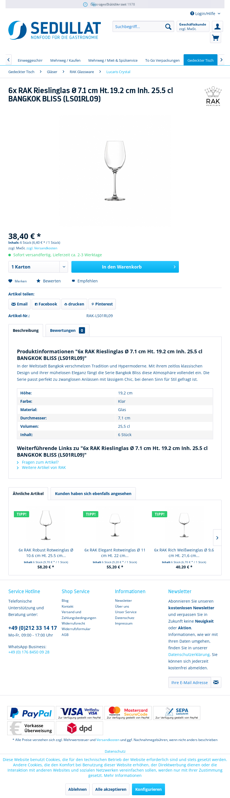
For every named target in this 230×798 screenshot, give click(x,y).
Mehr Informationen (123, 775)
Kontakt (67, 606)
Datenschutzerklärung (189, 654)
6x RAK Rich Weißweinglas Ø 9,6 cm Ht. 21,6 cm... (184, 552)
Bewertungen (67, 330)
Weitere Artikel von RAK (41, 467)
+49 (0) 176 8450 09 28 (28, 652)
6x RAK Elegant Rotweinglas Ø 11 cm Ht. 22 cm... (115, 552)
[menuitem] (143, 26)
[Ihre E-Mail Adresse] (189, 682)
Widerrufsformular (76, 629)
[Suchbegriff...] (143, 26)
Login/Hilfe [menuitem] (203, 13)
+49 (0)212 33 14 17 (32, 628)
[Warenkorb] (215, 37)
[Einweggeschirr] (30, 59)
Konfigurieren (148, 789)
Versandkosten (107, 739)
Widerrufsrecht (73, 623)
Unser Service (126, 612)
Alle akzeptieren (110, 789)
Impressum (123, 623)
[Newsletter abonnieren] (216, 682)
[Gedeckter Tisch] (201, 59)
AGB (65, 634)
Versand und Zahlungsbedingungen (79, 615)
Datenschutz (124, 617)
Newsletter (123, 600)
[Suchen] (168, 26)
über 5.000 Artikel (108, 4)
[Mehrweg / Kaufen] (65, 59)
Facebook (46, 304)
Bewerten (49, 281)
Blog (65, 600)
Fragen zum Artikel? (38, 462)
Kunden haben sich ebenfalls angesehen (93, 493)
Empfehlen (85, 281)
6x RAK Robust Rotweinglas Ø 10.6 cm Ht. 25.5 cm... (46, 552)
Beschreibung (26, 330)
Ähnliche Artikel (28, 493)
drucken (74, 304)
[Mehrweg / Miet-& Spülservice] (112, 59)
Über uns (122, 606)
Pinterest (102, 304)
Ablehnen (77, 789)
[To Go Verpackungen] (162, 59)
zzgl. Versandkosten (41, 248)
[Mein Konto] (217, 26)
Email (19, 304)
